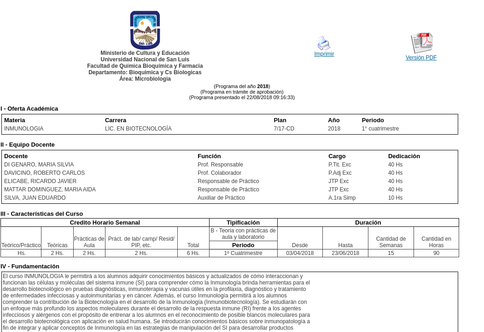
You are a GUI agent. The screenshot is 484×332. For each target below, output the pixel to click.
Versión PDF (421, 57)
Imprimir (324, 54)
